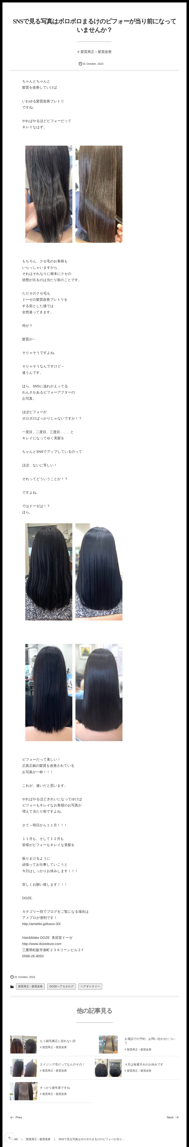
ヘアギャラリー (90, 986)
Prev (16, 1117)
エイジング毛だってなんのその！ (62, 1067)
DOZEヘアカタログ (61, 986)
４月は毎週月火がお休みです (144, 1067)
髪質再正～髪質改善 (95, 52)
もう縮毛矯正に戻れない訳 (58, 1044)
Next (173, 1117)
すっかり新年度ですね (55, 1091)
